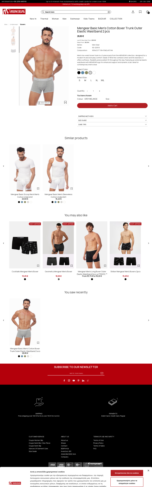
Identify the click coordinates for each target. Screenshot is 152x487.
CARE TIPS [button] (112, 124)
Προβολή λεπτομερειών (40, 482)
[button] (43, 12)
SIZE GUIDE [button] (112, 120)
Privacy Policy (98, 443)
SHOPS (133, 1)
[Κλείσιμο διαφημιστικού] (148, 451)
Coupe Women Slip (36, 440)
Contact (64, 446)
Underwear (14, 24)
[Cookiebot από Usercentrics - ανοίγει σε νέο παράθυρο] (15, 482)
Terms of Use (98, 440)
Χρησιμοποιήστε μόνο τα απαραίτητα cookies (127, 462)
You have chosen (84, 95)
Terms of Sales (99, 446)
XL (97, 80)
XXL (102, 80)
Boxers (22, 24)
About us (64, 440)
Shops (63, 443)
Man (5, 24)
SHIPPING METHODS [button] (112, 116)
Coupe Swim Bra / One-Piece (39, 443)
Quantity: (81, 91)
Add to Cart (112, 105)
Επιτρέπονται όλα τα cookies (127, 454)
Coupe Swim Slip (35, 446)
